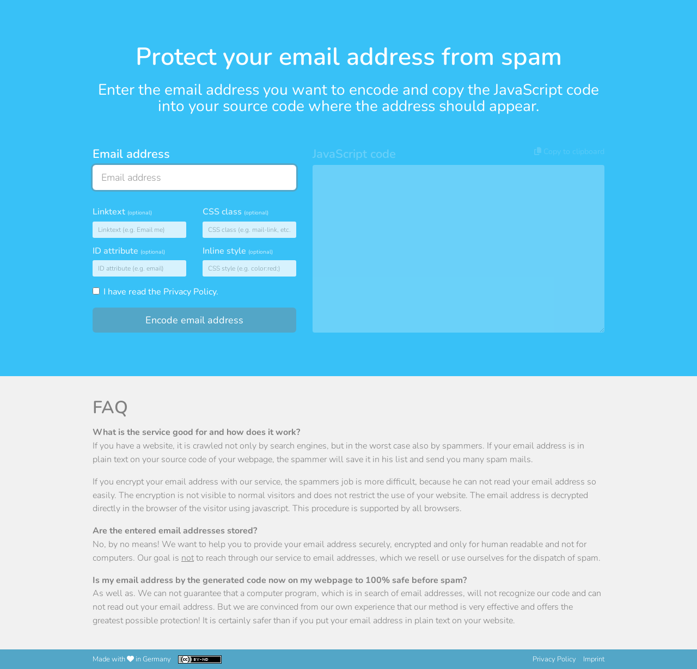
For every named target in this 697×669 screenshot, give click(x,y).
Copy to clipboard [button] (569, 152)
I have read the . (155, 292)
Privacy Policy (189, 292)
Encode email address (194, 320)
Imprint (593, 659)
